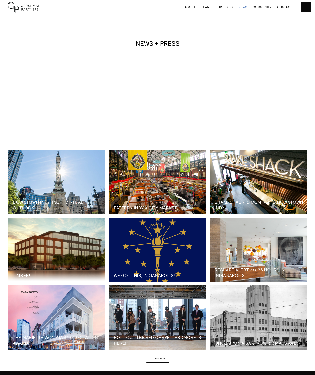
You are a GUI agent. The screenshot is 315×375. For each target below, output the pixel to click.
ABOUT (190, 7)
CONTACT (284, 7)
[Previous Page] (157, 358)
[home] (23, 7)
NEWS (242, 7)
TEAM (205, 7)
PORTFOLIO (224, 7)
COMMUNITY (262, 7)
